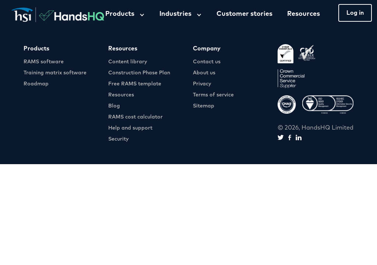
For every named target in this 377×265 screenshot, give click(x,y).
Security (118, 139)
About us (204, 72)
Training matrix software (55, 72)
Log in (355, 13)
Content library (127, 61)
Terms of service (213, 95)
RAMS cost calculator (135, 117)
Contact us (207, 61)
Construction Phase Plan (139, 72)
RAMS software (44, 61)
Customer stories (244, 14)
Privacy (202, 83)
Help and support (130, 128)
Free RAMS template (134, 83)
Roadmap (36, 83)
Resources (303, 14)
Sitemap (203, 106)
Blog (114, 106)
